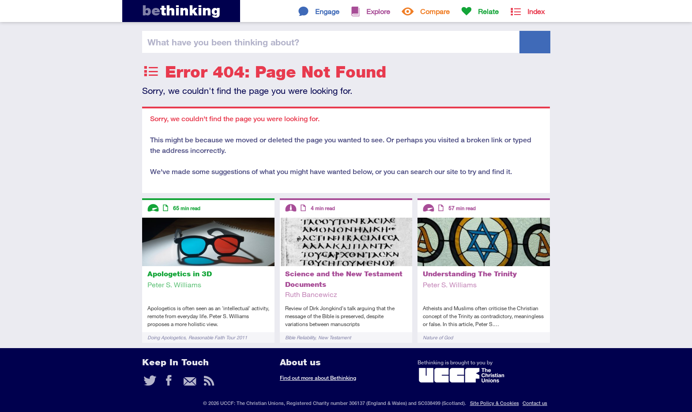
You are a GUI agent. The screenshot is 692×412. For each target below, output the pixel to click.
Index (536, 11)
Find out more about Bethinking (318, 378)
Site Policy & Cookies (494, 403)
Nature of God (438, 337)
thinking (181, 10)
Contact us (535, 403)
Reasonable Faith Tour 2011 (217, 337)
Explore (378, 11)
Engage (327, 11)
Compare (435, 11)
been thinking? (223, 42)
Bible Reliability (300, 337)
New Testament (334, 337)
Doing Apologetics (166, 337)
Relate (488, 11)
